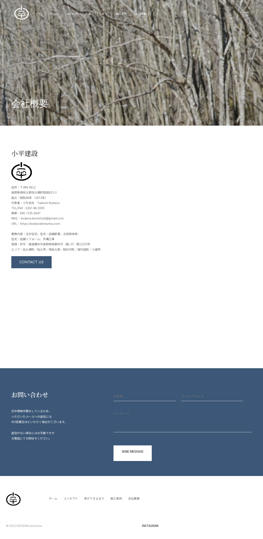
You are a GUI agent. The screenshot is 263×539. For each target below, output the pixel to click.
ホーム (53, 14)
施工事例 (121, 14)
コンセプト (73, 14)
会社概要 (141, 14)
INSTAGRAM (150, 526)
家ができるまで (97, 14)
